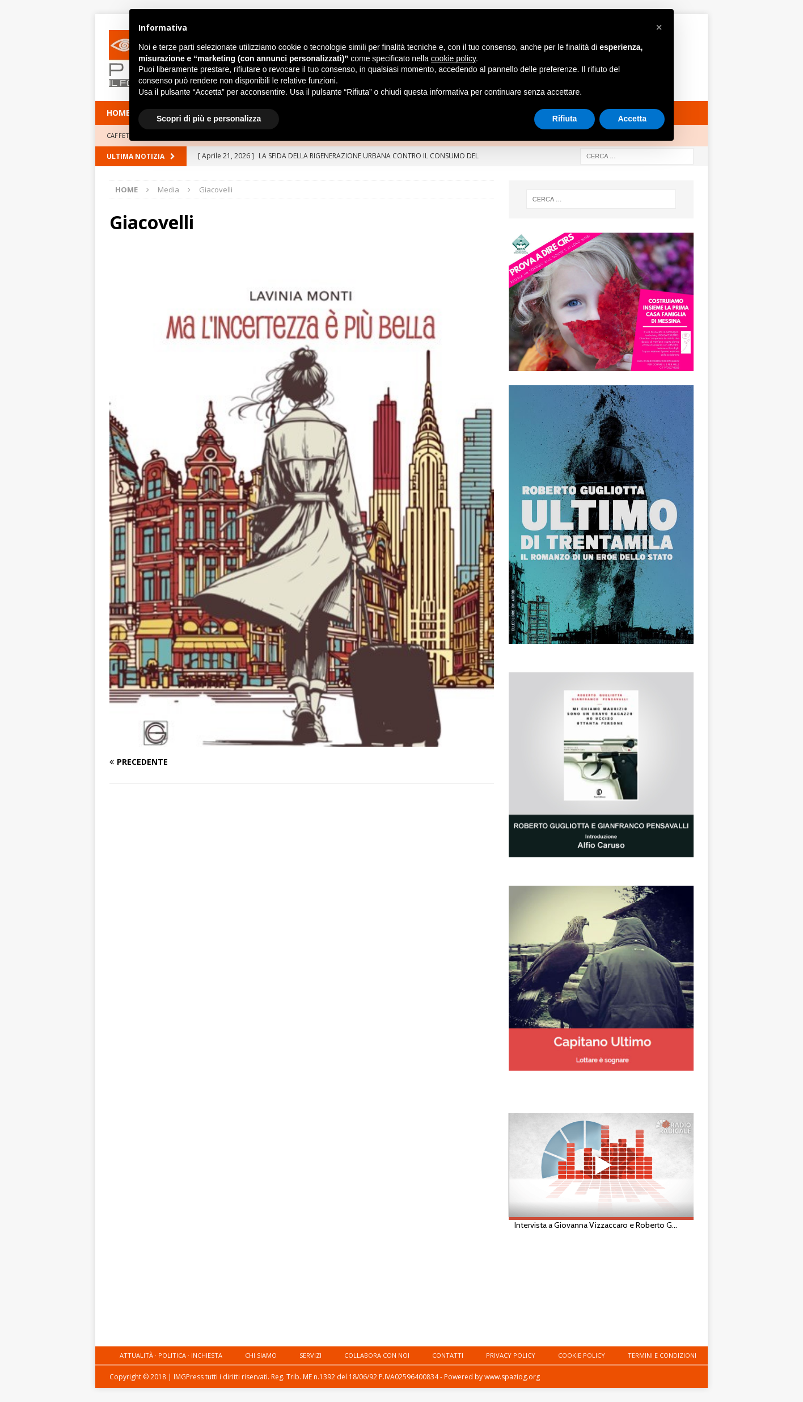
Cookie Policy (581, 1355)
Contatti (447, 1355)
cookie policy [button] (453, 58)
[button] (659, 27)
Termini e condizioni (662, 1355)
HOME (118, 112)
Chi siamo (261, 1355)
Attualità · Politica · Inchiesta (171, 1355)
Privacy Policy (510, 1355)
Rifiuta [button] (564, 118)
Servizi (310, 1355)
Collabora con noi (376, 1355)
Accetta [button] (632, 118)
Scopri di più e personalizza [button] (209, 118)
